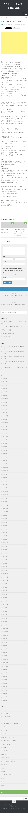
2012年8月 (4, 584)
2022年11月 (5, 422)
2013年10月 (5, 542)
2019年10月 (5, 470)
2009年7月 (4, 676)
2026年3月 (4, 381)
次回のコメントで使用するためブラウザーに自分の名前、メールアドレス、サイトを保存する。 (14, 270)
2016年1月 (4, 515)
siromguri (4, 709)
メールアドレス (18, 256)
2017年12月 (5, 491)
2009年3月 (4, 690)
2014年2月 (4, 539)
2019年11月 (5, 467)
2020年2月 (4, 460)
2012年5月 (4, 590)
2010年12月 (5, 628)
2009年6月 (4, 680)
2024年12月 (5, 398)
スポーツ (4, 727)
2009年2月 (4, 693)
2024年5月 (4, 402)
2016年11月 (5, 508)
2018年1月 (4, 488)
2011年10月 (5, 604)
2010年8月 (4, 642)
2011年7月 (4, 614)
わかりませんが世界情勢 (8, 333)
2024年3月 (4, 405)
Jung (24, 367)
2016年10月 (5, 512)
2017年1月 (4, 501)
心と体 (4, 754)
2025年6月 (4, 388)
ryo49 (3, 24)
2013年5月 (4, 556)
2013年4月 (4, 560)
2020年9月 (4, 446)
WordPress (8, 808)
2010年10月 (5, 635)
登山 (3, 771)
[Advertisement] (14, 43)
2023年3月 (4, 419)
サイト (4, 261)
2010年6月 (4, 649)
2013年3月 (4, 563)
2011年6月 (4, 618)
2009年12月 (5, 659)
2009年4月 (4, 686)
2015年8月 (4, 518)
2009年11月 (5, 662)
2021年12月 (5, 436)
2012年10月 (5, 580)
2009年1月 (4, 697)
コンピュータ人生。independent (14, 6)
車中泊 (4, 785)
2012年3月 (4, 597)
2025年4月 (4, 392)
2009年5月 (4, 683)
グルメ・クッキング (7, 716)
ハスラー (4, 733)
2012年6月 (4, 587)
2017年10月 (5, 494)
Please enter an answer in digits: (10, 275)
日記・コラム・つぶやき (8, 761)
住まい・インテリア (7, 744)
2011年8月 (4, 611)
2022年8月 (4, 426)
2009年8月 (4, 673)
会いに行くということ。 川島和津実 (12, 367)
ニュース (4, 730)
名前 (4, 256)
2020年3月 (4, 457)
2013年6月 (4, 553)
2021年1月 (4, 443)
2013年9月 (4, 546)
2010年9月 (4, 638)
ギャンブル (5, 713)
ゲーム (4, 720)
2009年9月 (4, 669)
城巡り (4, 747)
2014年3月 (4, 536)
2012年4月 (4, 594)
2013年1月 (4, 570)
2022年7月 (4, 429)
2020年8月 (4, 450)
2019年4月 (4, 477)
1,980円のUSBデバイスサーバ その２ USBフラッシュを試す (19, 231)
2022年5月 (4, 433)
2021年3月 (4, 440)
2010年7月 (4, 645)
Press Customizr (21, 808)
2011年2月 (4, 625)
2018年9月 (4, 481)
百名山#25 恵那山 (6, 337)
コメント (5, 246)
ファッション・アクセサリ (9, 740)
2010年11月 (5, 632)
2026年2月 (4, 385)
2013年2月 (4, 566)
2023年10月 (5, 416)
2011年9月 (4, 608)
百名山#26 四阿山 (7, 330)
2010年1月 (4, 656)
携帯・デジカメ (6, 757)
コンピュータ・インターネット (10, 723)
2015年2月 (4, 522)
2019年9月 (4, 474)
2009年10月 (5, 666)
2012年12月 (5, 573)
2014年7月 (4, 529)
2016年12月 (5, 505)
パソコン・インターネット (7, 17)
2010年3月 (4, 652)
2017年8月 (4, 498)
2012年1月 (4, 601)
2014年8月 (4, 525)
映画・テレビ (5, 764)
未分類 (4, 768)
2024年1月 (4, 412)
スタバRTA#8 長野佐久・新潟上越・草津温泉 (13, 346)
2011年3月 (4, 621)
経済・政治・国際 (6, 775)
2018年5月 (4, 484)
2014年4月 (4, 532)
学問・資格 (5, 751)
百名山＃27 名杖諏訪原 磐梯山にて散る (13, 326)
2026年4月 (4, 378)
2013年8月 (4, 549)
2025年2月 (4, 395)
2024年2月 (4, 409)
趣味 (3, 778)
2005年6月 (4, 700)
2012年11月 (5, 577)
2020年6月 (4, 453)
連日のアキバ (4, 229)
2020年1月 (4, 464)
